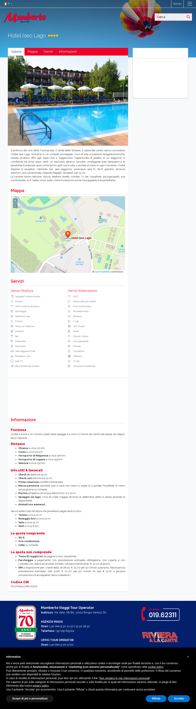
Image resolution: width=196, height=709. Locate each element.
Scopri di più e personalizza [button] (29, 698)
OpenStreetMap (102, 271)
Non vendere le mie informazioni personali (124, 678)
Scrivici (177, 3)
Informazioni (68, 51)
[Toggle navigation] (189, 4)
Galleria (16, 51)
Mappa (33, 51)
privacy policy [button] (41, 685)
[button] (7, 4)
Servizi (48, 51)
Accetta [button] (179, 698)
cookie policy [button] (155, 666)
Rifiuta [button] (156, 698)
